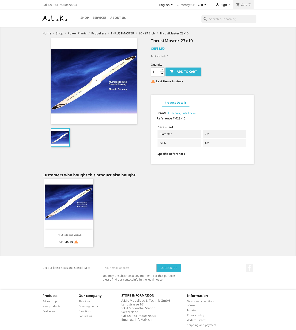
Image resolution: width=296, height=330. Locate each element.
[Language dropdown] (166, 5)
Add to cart (183, 71)
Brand (161, 113)
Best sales (48, 311)
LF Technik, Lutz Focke (181, 113)
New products (51, 306)
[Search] (228, 19)
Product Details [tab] (176, 102)
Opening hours (88, 306)
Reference (164, 118)
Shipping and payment (201, 325)
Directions (85, 311)
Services (100, 18)
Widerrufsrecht (196, 320)
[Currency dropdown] (199, 5)
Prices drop (49, 301)
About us (118, 18)
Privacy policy (195, 315)
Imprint (192, 310)
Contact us (85, 316)
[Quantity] (155, 72)
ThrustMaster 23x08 (69, 234)
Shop (84, 18)
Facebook (249, 268)
